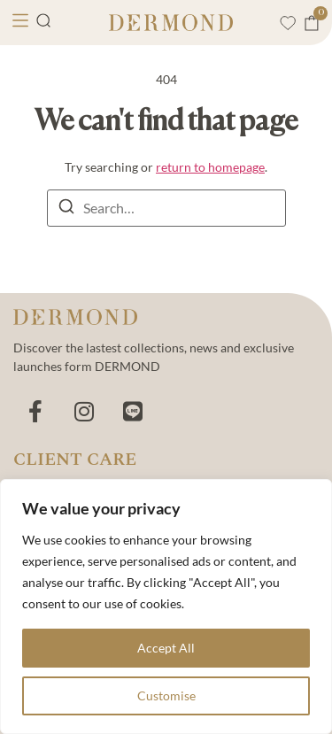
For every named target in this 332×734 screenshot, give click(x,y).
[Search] (66, 209)
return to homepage (210, 166)
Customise (166, 695)
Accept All (166, 647)
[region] (166, 606)
